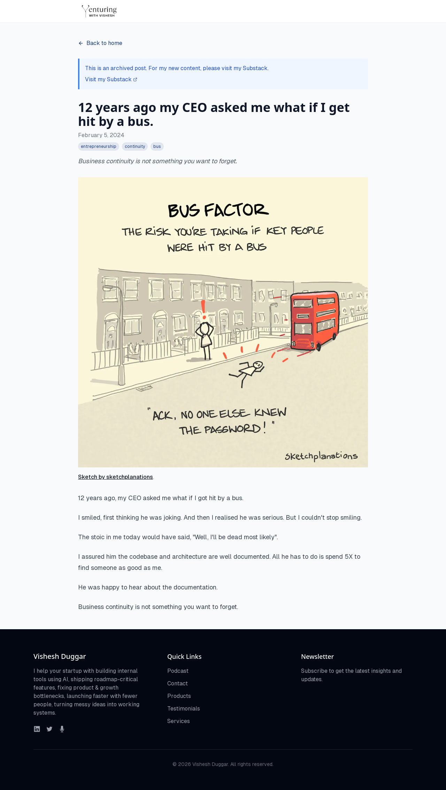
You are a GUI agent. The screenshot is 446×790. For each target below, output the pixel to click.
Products (179, 696)
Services (178, 721)
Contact (177, 683)
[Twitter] (49, 728)
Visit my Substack (111, 79)
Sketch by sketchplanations (115, 477)
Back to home (100, 43)
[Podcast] (62, 728)
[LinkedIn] (36, 728)
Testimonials (183, 708)
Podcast (178, 671)
